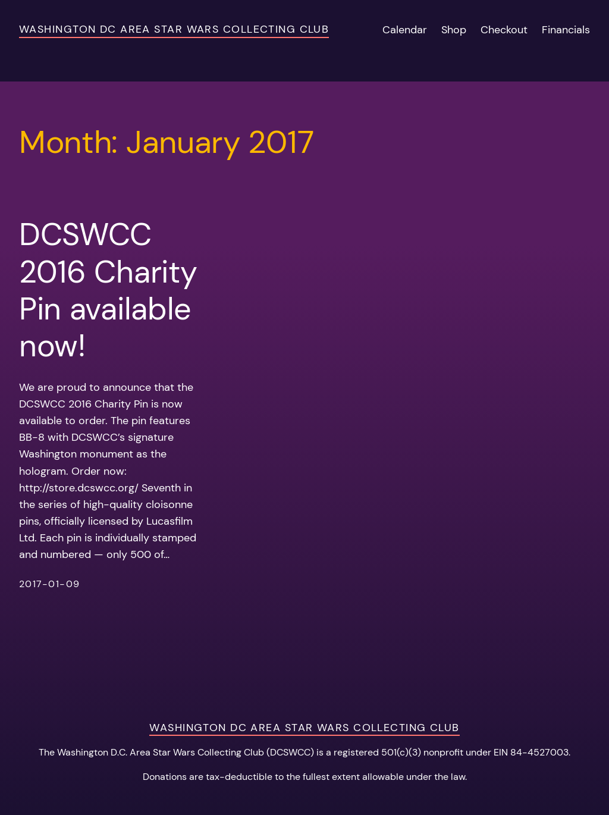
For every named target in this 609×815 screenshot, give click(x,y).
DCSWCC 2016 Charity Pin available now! (108, 290)
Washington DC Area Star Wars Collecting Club (174, 29)
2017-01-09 (49, 584)
